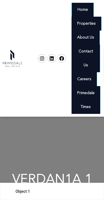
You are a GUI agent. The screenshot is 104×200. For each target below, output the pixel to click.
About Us (85, 37)
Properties (86, 24)
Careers (84, 79)
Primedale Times (86, 100)
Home (82, 10)
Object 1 (23, 191)
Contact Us (85, 58)
